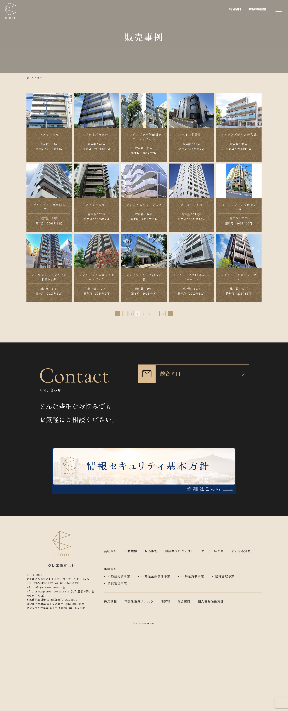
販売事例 (151, 634)
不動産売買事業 (119, 658)
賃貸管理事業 (117, 665)
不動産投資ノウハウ (138, 682)
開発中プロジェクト (179, 634)
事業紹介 (110, 651)
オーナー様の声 (212, 634)
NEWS (165, 682)
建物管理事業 (225, 658)
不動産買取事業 (192, 658)
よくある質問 (241, 634)
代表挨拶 (130, 634)
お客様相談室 (257, 9)
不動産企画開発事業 (155, 658)
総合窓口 (235, 9)
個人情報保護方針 (211, 682)
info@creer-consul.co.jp (52, 670)
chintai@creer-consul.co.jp (54, 674)
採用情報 (110, 682)
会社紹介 (110, 634)
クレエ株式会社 (11, 14)
